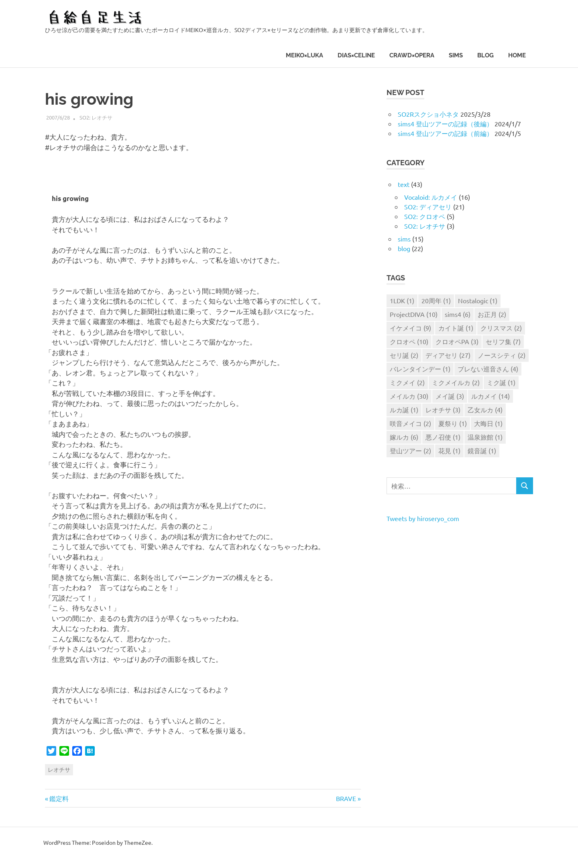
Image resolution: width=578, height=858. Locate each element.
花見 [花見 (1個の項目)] (449, 450)
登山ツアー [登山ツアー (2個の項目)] (410, 450)
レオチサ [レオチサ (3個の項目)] (442, 410)
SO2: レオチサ (95, 117)
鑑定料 (59, 798)
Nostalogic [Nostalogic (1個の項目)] (477, 300)
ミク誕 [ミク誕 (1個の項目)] (501, 382)
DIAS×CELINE (356, 55)
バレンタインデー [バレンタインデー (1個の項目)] (420, 369)
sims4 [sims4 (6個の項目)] (457, 314)
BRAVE (346, 798)
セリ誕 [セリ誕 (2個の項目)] (404, 355)
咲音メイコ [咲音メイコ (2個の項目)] (410, 423)
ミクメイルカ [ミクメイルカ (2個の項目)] (456, 382)
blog (485, 55)
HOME (517, 55)
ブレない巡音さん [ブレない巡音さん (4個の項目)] (488, 369)
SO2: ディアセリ (428, 207)
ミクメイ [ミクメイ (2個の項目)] (407, 382)
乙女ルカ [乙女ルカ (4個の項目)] (485, 410)
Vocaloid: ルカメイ (430, 197)
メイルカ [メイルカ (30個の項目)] (409, 396)
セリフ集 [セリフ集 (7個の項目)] (503, 341)
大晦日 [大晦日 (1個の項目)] (488, 423)
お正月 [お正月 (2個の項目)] (492, 314)
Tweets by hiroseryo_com (423, 518)
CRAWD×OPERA (411, 55)
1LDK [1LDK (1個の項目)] (402, 300)
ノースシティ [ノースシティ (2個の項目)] (501, 355)
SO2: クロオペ (424, 216)
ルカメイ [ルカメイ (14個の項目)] (490, 396)
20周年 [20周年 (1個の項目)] (436, 300)
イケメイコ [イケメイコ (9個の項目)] (410, 328)
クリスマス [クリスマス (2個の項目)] (501, 328)
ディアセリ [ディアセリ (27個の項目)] (447, 355)
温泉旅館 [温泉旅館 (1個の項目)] (485, 437)
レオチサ (59, 769)
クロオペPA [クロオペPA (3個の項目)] (457, 341)
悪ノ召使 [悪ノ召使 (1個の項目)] (442, 437)
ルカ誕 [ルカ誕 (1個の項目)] (404, 410)
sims (456, 55)
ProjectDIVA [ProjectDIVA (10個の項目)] (414, 314)
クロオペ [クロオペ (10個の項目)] (409, 341)
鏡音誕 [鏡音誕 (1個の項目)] (482, 450)
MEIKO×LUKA (304, 55)
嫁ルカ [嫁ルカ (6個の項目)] (404, 437)
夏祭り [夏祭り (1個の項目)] (452, 423)
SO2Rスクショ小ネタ (428, 114)
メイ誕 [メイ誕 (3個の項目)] (450, 396)
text (403, 184)
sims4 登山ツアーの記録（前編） (445, 133)
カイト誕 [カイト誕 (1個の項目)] (455, 328)
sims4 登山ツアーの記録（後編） (445, 124)
